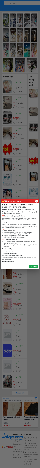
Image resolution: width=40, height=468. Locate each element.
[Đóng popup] (36, 201)
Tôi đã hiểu (34, 266)
